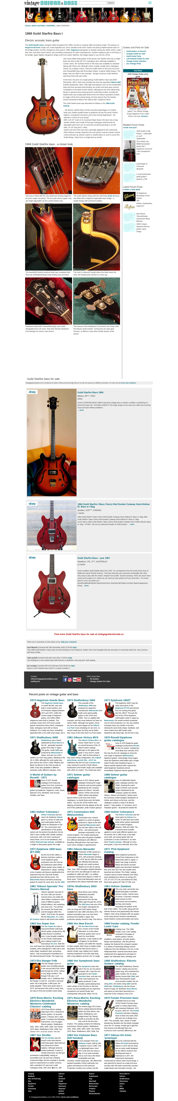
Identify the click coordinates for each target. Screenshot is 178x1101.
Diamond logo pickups (45, 842)
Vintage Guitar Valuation (136, 61)
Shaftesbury (46, 740)
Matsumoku (94, 711)
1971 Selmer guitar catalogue (78, 776)
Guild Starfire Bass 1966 (90, 392)
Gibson (62, 1074)
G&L (30, 1091)
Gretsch (62, 1079)
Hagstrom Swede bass (54, 703)
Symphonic (86, 966)
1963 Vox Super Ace (42, 923)
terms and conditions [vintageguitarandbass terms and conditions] (70, 1097)
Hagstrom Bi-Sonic (33, 48)
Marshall (92, 1081)
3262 (129, 984)
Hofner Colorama (48, 815)
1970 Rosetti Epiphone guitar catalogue (118, 739)
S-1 (57, 917)
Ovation (92, 1089)
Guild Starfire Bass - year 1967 (94, 558)
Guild (61, 1081)
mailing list (35, 681)
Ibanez (91, 1074)
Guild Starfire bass (36, 45)
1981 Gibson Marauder (81, 849)
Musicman (93, 1086)
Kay (90, 1079)
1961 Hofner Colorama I (44, 811)
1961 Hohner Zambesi (117, 886)
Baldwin (31, 1076)
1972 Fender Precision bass (121, 997)
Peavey (92, 1091)
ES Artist (125, 1043)
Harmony (62, 1086)
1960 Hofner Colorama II (119, 811)
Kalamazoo (93, 1076)
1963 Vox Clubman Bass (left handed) (82, 1036)
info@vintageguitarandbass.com (44, 679)
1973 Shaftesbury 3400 (81, 700)
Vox (121, 1086)
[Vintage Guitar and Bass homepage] (51, 3)
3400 (57, 750)
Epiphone (32, 1084)
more (81, 410)
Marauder (88, 854)
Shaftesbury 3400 (85, 706)
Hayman (62, 1089)
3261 (111, 984)
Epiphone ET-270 (122, 708)
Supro (122, 1084)
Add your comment (69, 642)
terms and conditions (128, 383)
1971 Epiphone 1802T (117, 700)
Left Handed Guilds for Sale (137, 59)
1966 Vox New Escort (80, 923)
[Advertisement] (73, 356)
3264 (133, 976)
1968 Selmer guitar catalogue (115, 776)
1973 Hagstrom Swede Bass (47, 700)
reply (74, 647)
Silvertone (124, 1081)
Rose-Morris (57, 743)
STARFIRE (50, 26)
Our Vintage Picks (133, 64)
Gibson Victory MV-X (90, 740)
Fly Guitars (94, 679)
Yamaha (123, 1091)
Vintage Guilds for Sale (135, 54)
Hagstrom (75, 50)
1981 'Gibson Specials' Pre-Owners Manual (47, 888)
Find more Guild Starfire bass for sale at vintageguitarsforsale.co (89, 634)
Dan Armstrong (34, 1079)
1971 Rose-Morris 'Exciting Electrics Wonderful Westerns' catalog (83, 1000)
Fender (31, 1086)
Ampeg (31, 1074)
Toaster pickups (115, 842)
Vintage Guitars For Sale (100, 681)
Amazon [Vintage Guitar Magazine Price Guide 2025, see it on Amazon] (144, 116)
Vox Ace (54, 944)
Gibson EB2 (116, 82)
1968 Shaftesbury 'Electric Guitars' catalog (120, 962)
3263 (106, 986)
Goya (61, 1076)
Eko (29, 1081)
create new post (130, 128)
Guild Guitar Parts (133, 56)
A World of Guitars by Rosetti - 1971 (43, 776)
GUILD (28, 26)
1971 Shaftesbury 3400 (44, 737)
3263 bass (86, 904)
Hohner (62, 1094)
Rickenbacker (94, 1094)
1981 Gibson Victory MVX (82, 737)
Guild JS (111, 196)
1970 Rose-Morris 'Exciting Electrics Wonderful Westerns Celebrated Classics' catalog (46, 1002)
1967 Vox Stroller (40, 1035)
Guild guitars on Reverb (136, 51)
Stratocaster (95, 763)
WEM (122, 1089)
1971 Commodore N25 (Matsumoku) (80, 813)
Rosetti (136, 746)
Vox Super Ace (51, 926)
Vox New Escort (88, 926)
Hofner (61, 1091)
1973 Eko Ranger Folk (43, 960)
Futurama (32, 1089)
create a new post (131, 189)
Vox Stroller (49, 1038)
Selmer (60, 817)
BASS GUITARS (38, 26)
